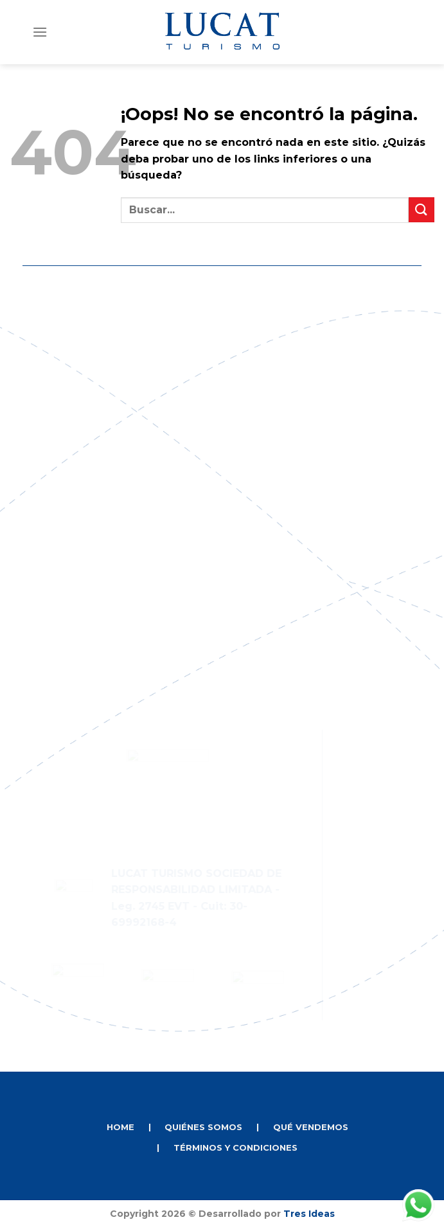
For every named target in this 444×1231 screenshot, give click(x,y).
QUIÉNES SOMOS (203, 1127)
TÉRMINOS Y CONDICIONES (235, 1147)
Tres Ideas (309, 1213)
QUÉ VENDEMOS (310, 1127)
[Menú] (40, 32)
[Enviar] (421, 209)
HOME (120, 1127)
